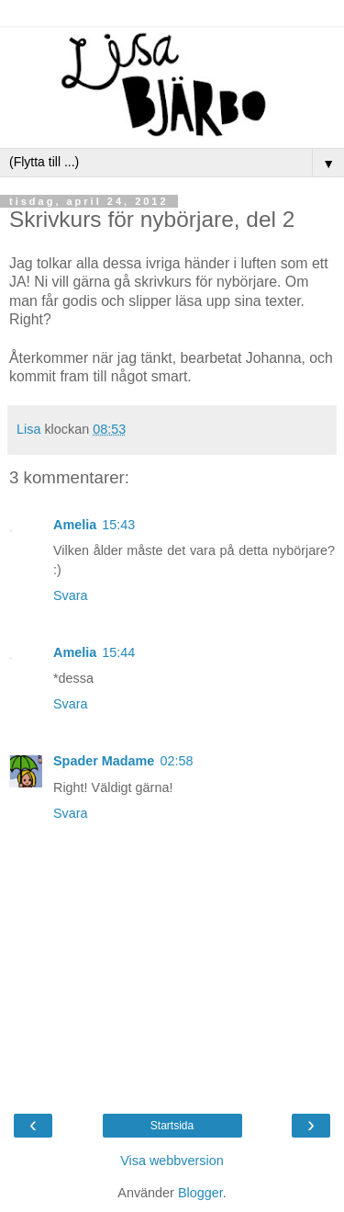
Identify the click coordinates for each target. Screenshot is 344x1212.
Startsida (172, 1125)
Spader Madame (103, 760)
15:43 (118, 524)
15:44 (118, 652)
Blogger (200, 1192)
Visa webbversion (172, 1160)
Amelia (74, 524)
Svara (70, 595)
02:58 (176, 760)
